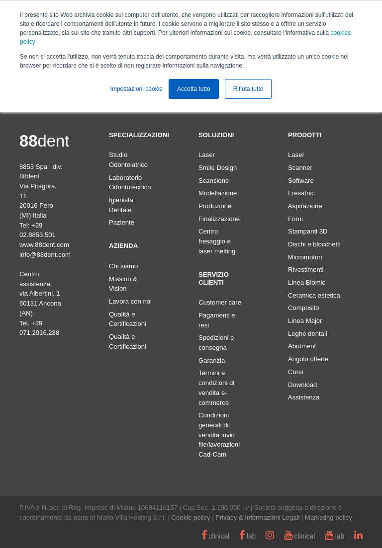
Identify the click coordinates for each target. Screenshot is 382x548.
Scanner (300, 167)
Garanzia (211, 360)
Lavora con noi (130, 301)
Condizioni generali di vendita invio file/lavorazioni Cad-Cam (219, 434)
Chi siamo (123, 266)
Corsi (295, 372)
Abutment (302, 346)
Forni (295, 219)
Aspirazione (305, 206)
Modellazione (217, 193)
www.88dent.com (44, 244)
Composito (303, 308)
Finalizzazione (219, 219)
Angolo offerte (308, 359)
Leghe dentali (307, 333)
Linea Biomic (306, 282)
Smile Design (217, 167)
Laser (206, 154)
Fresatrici (301, 193)
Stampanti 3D (307, 231)
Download (302, 385)
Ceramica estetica (314, 295)
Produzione (214, 206)
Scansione (213, 180)
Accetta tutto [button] (193, 88)
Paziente (121, 222)
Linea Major (305, 320)
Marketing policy (328, 517)
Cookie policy (191, 517)
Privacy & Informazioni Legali (257, 517)
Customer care (219, 302)
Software (301, 180)
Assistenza (303, 397)
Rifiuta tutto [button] (248, 88)
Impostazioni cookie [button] (136, 88)
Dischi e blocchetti (314, 244)
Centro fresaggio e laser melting (216, 241)
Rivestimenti (305, 269)
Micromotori (305, 257)
